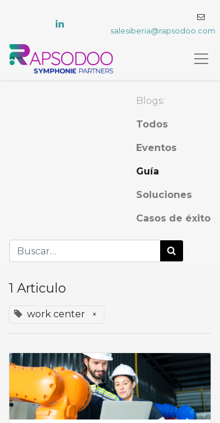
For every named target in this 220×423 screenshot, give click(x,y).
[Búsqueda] (172, 251)
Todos (152, 124)
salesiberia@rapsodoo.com (162, 30)
